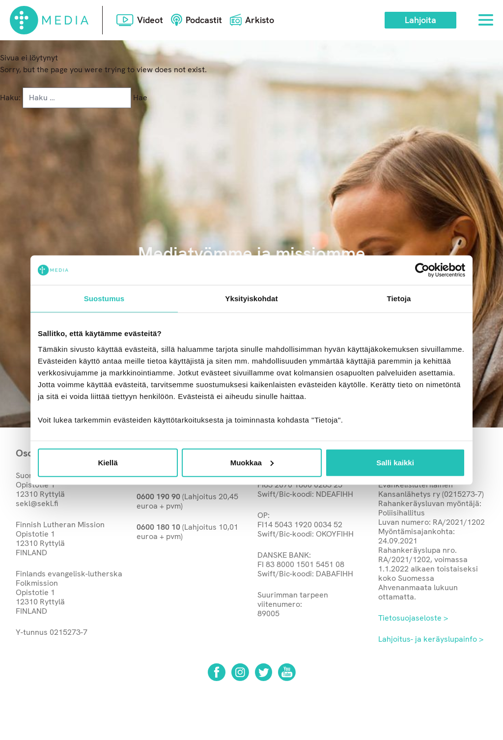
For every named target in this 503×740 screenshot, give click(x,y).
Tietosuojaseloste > (413, 618)
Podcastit (204, 20)
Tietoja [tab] (399, 298)
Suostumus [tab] (104, 298)
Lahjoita (420, 20)
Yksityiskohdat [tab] (251, 298)
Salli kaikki (395, 462)
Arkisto (259, 20)
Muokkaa (252, 462)
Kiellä (107, 462)
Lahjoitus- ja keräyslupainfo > (430, 639)
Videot (150, 20)
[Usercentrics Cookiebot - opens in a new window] (422, 270)
